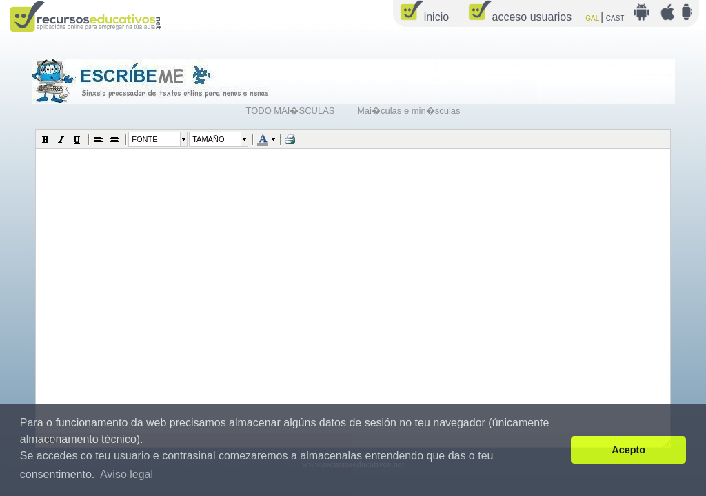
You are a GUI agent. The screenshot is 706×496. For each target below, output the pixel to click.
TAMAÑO (208, 139)
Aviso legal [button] (126, 474)
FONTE (144, 139)
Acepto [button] (628, 449)
